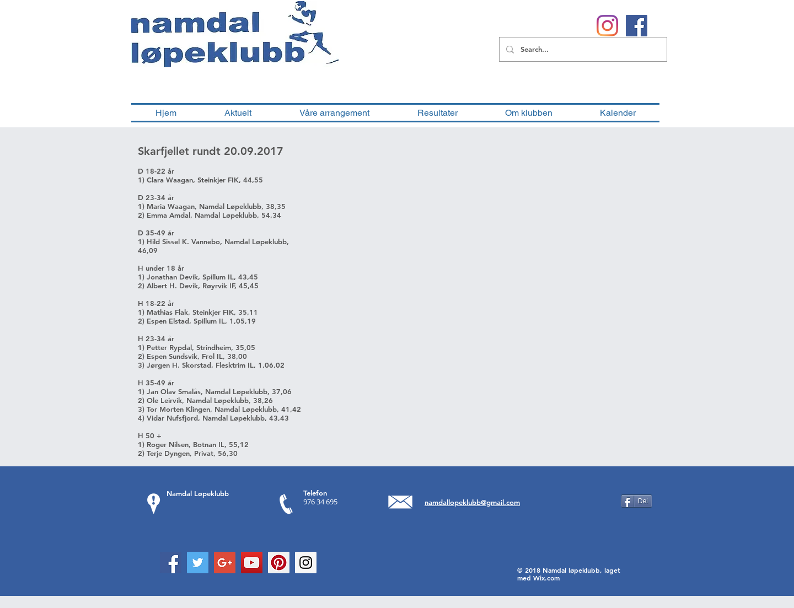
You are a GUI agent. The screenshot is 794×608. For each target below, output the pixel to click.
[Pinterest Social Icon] (278, 562)
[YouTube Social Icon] (251, 562)
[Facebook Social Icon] (170, 562)
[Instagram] (607, 25)
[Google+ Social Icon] (224, 562)
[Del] (636, 501)
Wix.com (546, 577)
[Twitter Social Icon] (197, 562)
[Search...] (582, 49)
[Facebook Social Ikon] (636, 25)
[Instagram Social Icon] (305, 562)
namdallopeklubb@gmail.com (472, 502)
